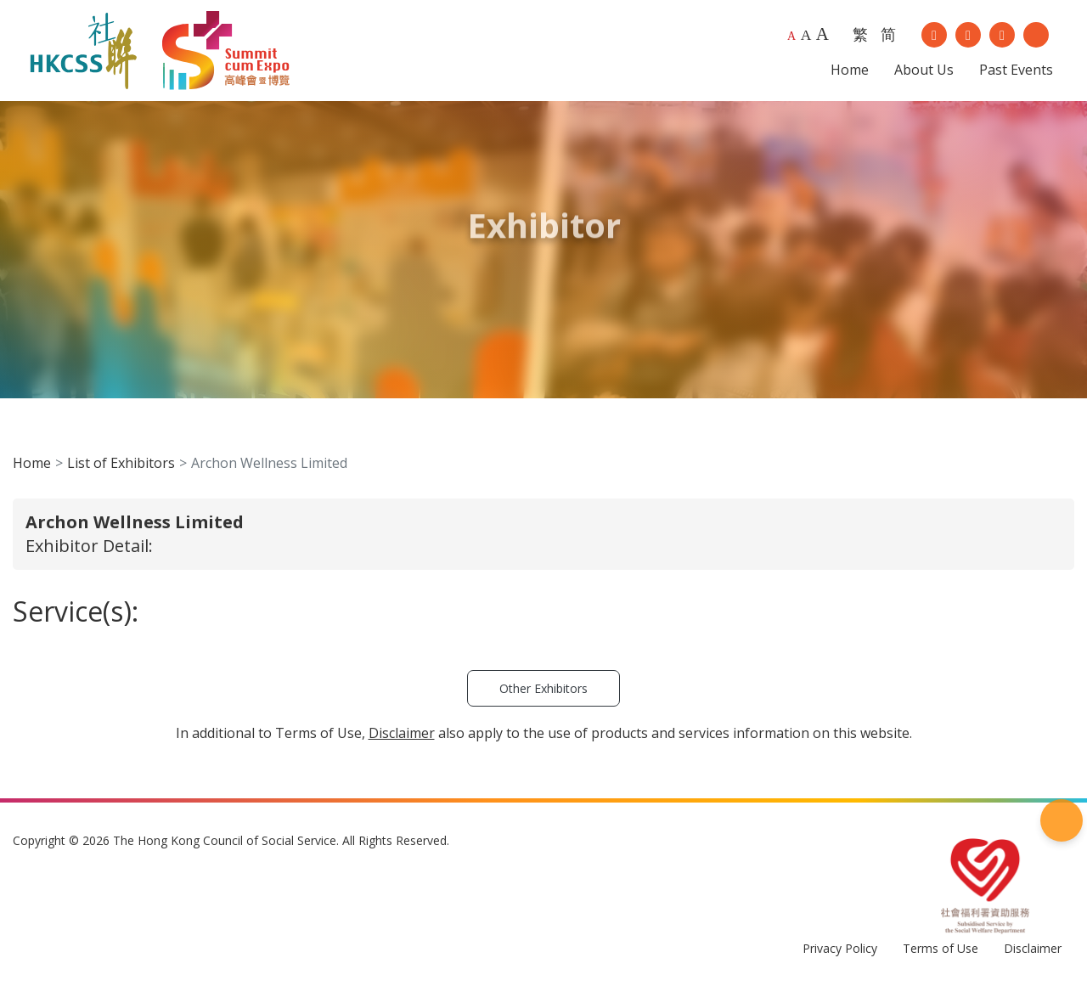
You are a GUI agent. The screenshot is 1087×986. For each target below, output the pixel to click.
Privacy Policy (840, 948)
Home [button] (850, 69)
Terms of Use (940, 948)
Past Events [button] (1016, 69)
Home (32, 463)
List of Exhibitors (121, 463)
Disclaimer (1033, 948)
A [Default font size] (791, 36)
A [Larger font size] (806, 34)
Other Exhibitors (543, 688)
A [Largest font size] (822, 34)
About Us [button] (924, 69)
